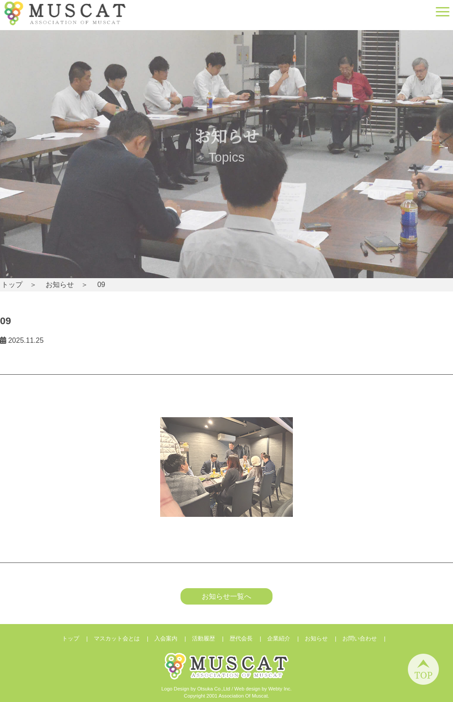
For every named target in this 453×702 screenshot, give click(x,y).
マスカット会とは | (124, 638)
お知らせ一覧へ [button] (226, 596)
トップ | (78, 638)
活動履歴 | (211, 638)
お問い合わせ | (367, 638)
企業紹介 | (286, 638)
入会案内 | (173, 638)
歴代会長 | (248, 638)
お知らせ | (323, 638)
